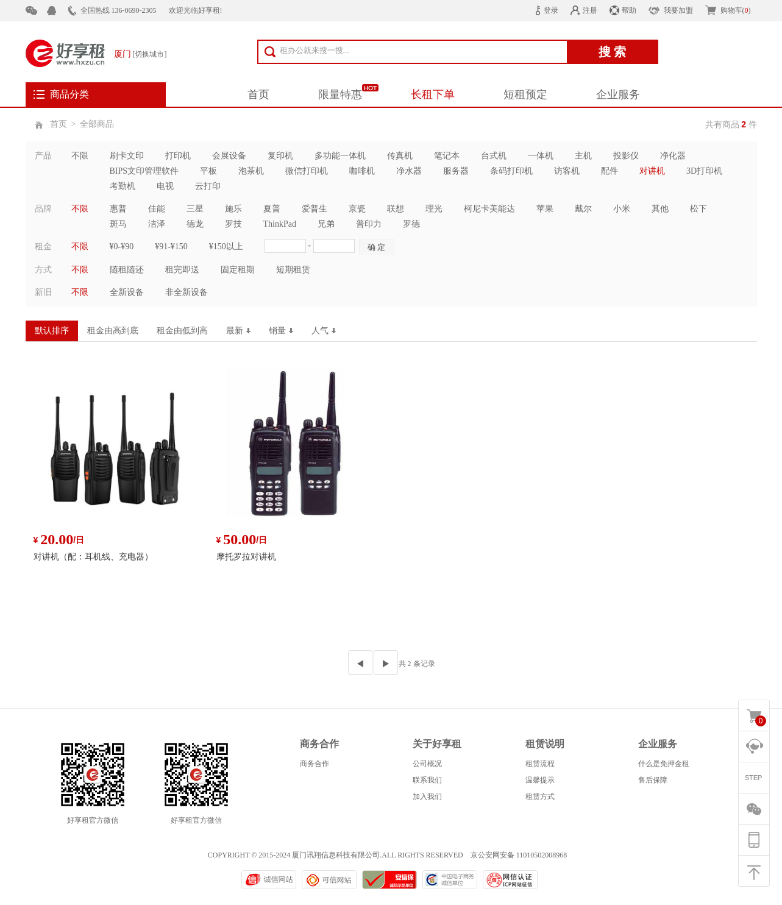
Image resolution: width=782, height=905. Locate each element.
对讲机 (652, 171)
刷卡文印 (127, 155)
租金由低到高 (182, 330)
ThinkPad (279, 224)
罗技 (233, 224)
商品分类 (69, 94)
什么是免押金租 (663, 763)
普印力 (369, 224)
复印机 (280, 155)
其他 (660, 208)
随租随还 (127, 269)
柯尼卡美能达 (489, 208)
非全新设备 (186, 292)
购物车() (735, 10)
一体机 (540, 155)
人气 (323, 330)
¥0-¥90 (122, 246)
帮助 (629, 10)
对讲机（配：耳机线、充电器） (93, 556)
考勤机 (122, 186)
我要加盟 (678, 10)
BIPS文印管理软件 (144, 171)
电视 (165, 186)
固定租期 (238, 269)
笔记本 (447, 155)
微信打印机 (306, 171)
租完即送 (182, 269)
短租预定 (525, 94)
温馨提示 (540, 780)
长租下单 (433, 94)
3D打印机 (704, 171)
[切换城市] (150, 54)
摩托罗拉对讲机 (246, 556)
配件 (609, 171)
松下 (698, 208)
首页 (258, 94)
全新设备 (127, 292)
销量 (281, 330)
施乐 (233, 208)
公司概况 (427, 763)
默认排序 (52, 330)
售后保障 (652, 780)
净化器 (673, 155)
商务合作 (314, 763)
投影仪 (626, 155)
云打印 (208, 186)
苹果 (544, 208)
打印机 (178, 155)
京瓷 (357, 208)
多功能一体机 (340, 155)
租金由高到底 (112, 330)
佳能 (156, 208)
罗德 (411, 224)
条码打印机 (511, 171)
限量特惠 (340, 94)
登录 (551, 10)
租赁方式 (540, 796)
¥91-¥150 (171, 246)
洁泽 (156, 224)
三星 (195, 208)
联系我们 (427, 780)
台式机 (494, 155)
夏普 (271, 208)
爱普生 (314, 208)
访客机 (567, 171)
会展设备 (229, 155)
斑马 (118, 224)
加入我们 (427, 796)
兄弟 (326, 224)
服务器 (456, 171)
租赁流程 (540, 763)
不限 (79, 155)
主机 (583, 155)
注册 (590, 10)
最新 (238, 330)
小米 (621, 208)
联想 (395, 208)
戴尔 (583, 208)
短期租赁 (293, 269)
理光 (434, 208)
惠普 (118, 208)
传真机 (400, 155)
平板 (208, 171)
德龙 (195, 224)
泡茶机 (251, 171)
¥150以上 (226, 246)
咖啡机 (362, 171)
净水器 (409, 171)
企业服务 (618, 94)
